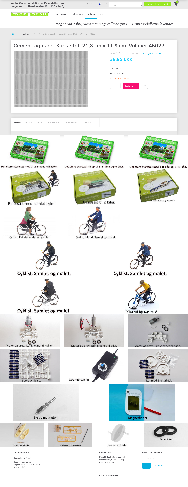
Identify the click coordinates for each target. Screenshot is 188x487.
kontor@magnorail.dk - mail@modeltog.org (37, 3)
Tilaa (146, 465)
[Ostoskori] (176, 3)
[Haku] (141, 4)
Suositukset (53, 122)
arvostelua (132, 53)
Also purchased (33, 122)
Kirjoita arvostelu (153, 53)
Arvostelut (91, 122)
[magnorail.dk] (30, 14)
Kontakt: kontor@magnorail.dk (112, 457)
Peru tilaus (158, 465)
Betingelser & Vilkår (22, 457)
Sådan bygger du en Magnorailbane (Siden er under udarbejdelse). (27, 464)
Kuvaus (17, 122)
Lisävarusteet (72, 122)
